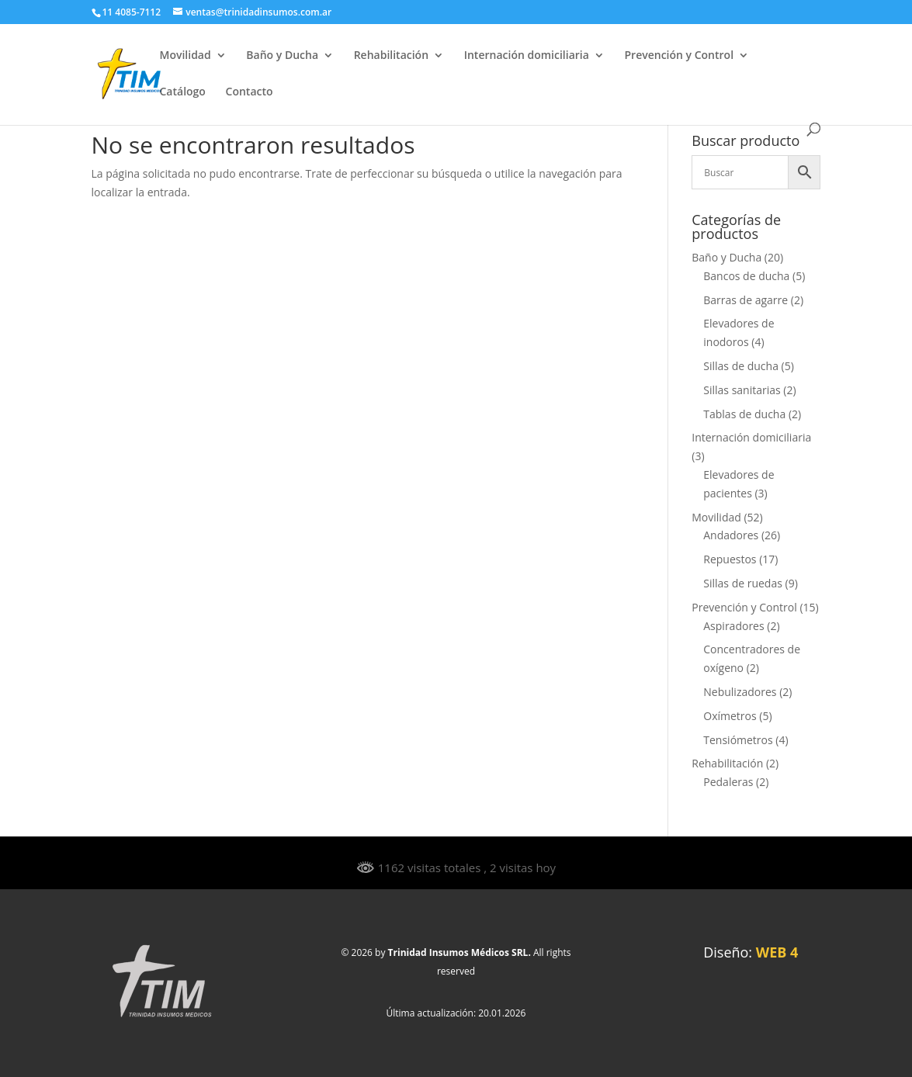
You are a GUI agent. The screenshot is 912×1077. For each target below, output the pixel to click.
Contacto (249, 92)
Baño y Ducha (282, 56)
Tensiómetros (737, 739)
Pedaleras (728, 781)
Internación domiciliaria (526, 56)
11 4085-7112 (131, 12)
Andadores (730, 535)
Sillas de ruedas (742, 583)
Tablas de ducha (744, 414)
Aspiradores (733, 625)
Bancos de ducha (746, 275)
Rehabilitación (391, 56)
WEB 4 (777, 952)
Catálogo (183, 92)
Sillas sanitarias (741, 390)
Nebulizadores (739, 691)
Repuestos (729, 559)
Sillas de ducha (740, 365)
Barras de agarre (745, 300)
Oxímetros (729, 715)
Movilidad (185, 56)
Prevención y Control (678, 56)
